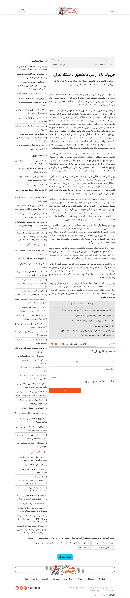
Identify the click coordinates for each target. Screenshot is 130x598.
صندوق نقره (65, 538)
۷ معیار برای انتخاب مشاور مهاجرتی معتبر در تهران (32, 471)
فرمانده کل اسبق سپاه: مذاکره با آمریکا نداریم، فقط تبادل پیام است (31, 436)
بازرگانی (39, 451)
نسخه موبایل (65, 557)
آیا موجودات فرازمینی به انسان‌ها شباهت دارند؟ (33, 420)
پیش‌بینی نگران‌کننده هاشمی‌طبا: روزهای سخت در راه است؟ (33, 178)
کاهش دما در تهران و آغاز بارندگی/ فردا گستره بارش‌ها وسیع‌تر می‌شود (31, 317)
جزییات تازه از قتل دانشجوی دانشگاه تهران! (84, 74)
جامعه (101, 59)
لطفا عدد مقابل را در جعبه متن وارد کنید (99, 383)
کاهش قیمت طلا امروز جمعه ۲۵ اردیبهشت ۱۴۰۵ (33, 369)
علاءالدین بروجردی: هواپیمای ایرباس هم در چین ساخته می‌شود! (31, 162)
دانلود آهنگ (96, 542)
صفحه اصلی (110, 59)
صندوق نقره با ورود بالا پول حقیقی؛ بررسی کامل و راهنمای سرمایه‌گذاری (32, 510)
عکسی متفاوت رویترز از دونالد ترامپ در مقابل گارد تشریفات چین (31, 301)
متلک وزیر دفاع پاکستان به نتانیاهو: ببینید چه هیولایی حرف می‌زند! (32, 75)
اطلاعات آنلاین (68, 10)
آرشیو (35, 579)
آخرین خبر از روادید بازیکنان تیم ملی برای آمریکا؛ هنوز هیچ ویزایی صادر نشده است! (32, 283)
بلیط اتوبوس (82, 547)
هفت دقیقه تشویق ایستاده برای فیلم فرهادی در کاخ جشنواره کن (31, 111)
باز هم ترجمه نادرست (102, 326)
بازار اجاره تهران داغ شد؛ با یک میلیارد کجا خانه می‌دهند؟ (89, 320)
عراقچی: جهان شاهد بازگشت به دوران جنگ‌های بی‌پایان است (31, 377)
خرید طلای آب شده (74, 542)
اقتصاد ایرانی (61, 542)
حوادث (94, 59)
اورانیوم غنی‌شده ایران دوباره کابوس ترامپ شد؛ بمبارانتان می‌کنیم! (32, 385)
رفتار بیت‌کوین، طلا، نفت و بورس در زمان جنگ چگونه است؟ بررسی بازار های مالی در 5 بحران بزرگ (32, 518)
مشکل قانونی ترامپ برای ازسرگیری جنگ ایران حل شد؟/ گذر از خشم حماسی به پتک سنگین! (32, 137)
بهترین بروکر (50, 542)
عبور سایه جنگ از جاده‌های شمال (31, 503)
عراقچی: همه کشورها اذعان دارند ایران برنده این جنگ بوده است (31, 428)
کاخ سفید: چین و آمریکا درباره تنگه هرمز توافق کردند (32, 170)
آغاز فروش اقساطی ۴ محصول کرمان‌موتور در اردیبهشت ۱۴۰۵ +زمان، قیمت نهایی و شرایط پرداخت (33, 480)
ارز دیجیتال (39, 542)
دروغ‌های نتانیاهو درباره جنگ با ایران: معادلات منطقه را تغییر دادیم (31, 273)
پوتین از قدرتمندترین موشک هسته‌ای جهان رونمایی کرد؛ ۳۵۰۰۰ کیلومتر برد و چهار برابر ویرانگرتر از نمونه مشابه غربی (31, 236)
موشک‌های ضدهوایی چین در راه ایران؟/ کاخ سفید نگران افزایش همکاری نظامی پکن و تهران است (32, 85)
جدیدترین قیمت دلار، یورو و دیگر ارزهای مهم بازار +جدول (33, 401)
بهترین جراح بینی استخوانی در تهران (101, 547)
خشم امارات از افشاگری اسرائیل (32, 408)
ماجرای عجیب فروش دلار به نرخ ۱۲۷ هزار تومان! (93, 315)
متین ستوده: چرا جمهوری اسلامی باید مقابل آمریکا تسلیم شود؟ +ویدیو (31, 68)
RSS (26, 579)
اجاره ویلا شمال (77, 538)
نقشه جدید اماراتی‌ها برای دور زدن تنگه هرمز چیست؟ (31, 127)
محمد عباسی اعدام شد (35, 184)
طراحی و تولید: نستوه (104, 595)
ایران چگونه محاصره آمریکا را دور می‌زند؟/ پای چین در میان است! (86, 310)
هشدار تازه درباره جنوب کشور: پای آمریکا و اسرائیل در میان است (33, 215)
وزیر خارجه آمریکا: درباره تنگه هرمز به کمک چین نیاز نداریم (31, 147)
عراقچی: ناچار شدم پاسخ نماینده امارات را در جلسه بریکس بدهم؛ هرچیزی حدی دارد (32, 101)
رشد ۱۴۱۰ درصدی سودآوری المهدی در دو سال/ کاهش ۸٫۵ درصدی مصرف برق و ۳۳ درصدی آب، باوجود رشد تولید (31, 529)
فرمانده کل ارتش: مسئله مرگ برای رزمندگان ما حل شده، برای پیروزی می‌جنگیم (32, 359)
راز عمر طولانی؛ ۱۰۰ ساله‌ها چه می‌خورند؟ (96, 335)
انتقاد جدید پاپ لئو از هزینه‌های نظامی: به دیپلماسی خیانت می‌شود (33, 309)
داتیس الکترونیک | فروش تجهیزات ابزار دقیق (99, 538)
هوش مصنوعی (43, 538)
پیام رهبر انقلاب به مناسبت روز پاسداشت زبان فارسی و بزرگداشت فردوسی (31, 292)
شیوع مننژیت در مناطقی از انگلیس (31, 258)
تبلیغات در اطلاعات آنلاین (34, 464)
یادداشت (55, 579)
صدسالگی (91, 579)
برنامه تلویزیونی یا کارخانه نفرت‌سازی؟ (29, 413)
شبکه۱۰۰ (102, 579)
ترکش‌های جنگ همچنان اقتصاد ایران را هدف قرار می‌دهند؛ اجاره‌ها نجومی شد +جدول (31, 225)
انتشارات (44, 579)
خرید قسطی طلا (108, 542)
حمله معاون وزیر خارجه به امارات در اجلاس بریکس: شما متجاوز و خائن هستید (31, 393)
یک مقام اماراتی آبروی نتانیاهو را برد (30, 93)
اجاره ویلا (32, 538)
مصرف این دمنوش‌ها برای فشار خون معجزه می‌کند (31, 444)
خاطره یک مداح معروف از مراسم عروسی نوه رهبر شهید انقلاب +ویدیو (85, 330)
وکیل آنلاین (54, 538)
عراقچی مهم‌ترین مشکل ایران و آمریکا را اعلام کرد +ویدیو (31, 349)
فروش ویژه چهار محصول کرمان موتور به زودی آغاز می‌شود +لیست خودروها (31, 497)
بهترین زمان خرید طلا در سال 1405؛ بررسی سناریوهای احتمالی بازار (32, 459)
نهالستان (87, 542)
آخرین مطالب (37, 244)
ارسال (65, 390)
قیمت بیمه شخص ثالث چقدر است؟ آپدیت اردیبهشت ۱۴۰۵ (32, 489)
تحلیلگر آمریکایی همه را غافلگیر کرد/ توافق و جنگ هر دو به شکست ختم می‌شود (31, 207)
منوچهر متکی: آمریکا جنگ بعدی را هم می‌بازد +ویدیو (31, 191)
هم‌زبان (79, 579)
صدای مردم (68, 579)
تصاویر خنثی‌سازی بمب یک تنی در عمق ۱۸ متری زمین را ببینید (31, 325)
